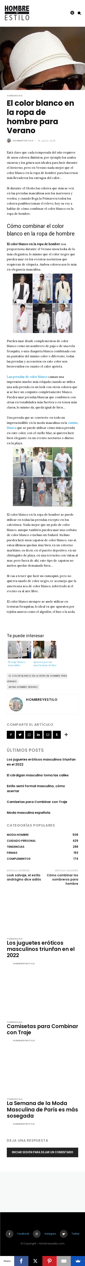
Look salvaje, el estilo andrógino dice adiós (24, 877)
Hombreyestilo (23, 140)
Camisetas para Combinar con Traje (37, 802)
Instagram (50, 1233)
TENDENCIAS (15, 96)
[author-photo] (9, 963)
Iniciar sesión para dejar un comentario (42, 1152)
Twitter (75, 1233)
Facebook (23, 1233)
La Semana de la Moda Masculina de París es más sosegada (42, 1109)
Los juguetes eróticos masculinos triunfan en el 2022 (41, 949)
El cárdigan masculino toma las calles (38, 775)
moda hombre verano (23, 687)
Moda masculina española (28, 812)
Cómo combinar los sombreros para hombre (62, 879)
